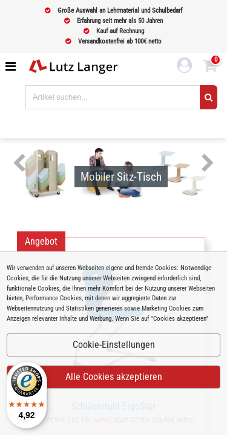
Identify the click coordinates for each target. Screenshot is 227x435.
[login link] (184, 67)
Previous (19, 164)
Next (208, 164)
